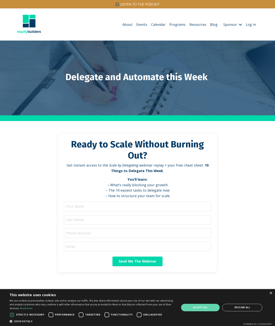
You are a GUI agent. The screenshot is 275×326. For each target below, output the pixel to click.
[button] (92, 321)
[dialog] (137, 307)
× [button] (270, 293)
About (127, 24)
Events (141, 24)
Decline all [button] (242, 307)
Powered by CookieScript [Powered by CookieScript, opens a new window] (257, 324)
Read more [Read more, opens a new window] (26, 308)
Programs (177, 24)
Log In (251, 24)
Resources (197, 24)
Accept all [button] (200, 307)
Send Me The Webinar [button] (138, 262)
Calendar (158, 24)
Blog (214, 24)
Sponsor (232, 24)
